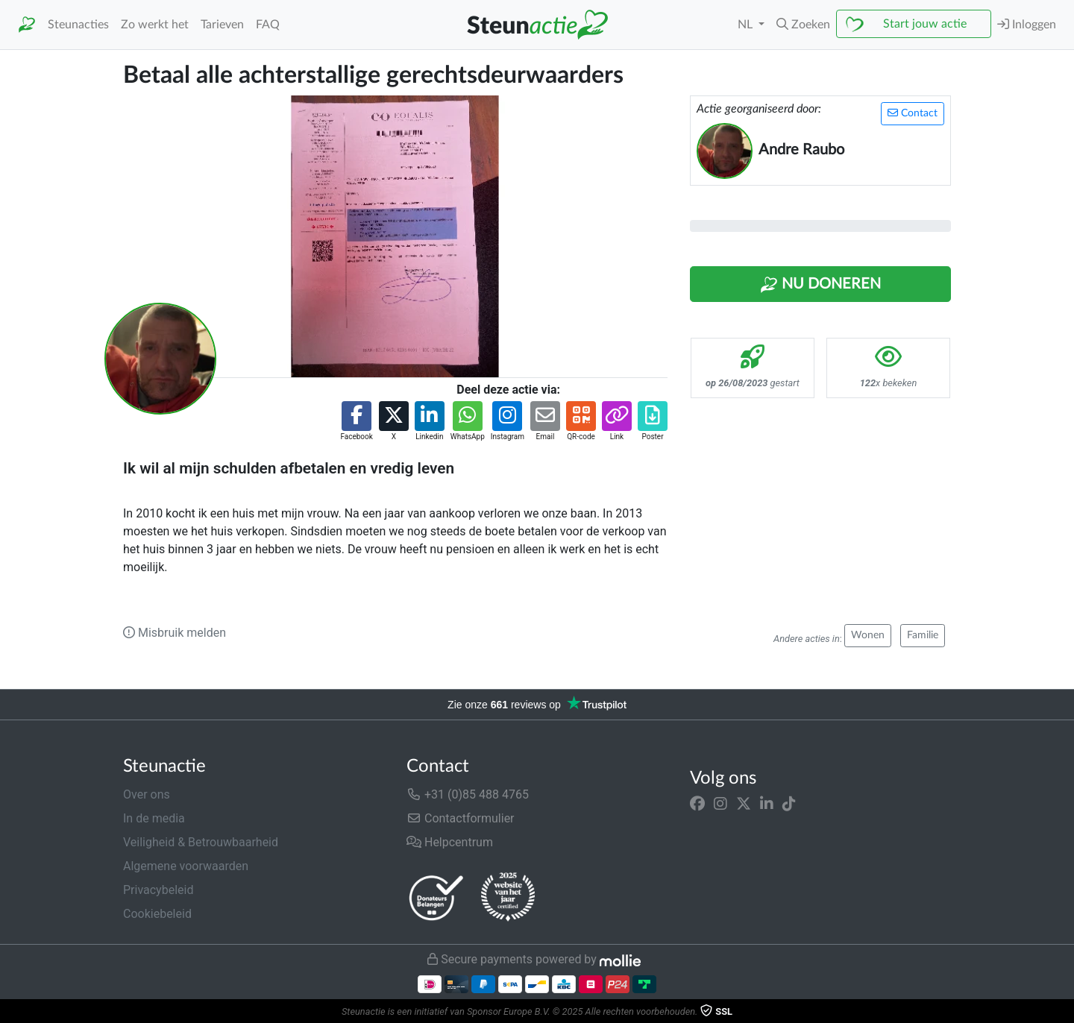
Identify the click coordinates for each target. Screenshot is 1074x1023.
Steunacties (78, 25)
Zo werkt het (155, 25)
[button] (803, 25)
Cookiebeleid (157, 914)
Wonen (868, 635)
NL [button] (747, 25)
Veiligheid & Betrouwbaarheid (200, 842)
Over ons (146, 794)
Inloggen (1026, 24)
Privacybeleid (158, 890)
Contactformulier (460, 818)
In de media (154, 818)
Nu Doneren (820, 285)
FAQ (268, 25)
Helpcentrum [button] (449, 842)
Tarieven (222, 25)
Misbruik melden (174, 633)
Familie (922, 635)
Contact (913, 113)
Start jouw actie (925, 24)
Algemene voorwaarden (185, 866)
